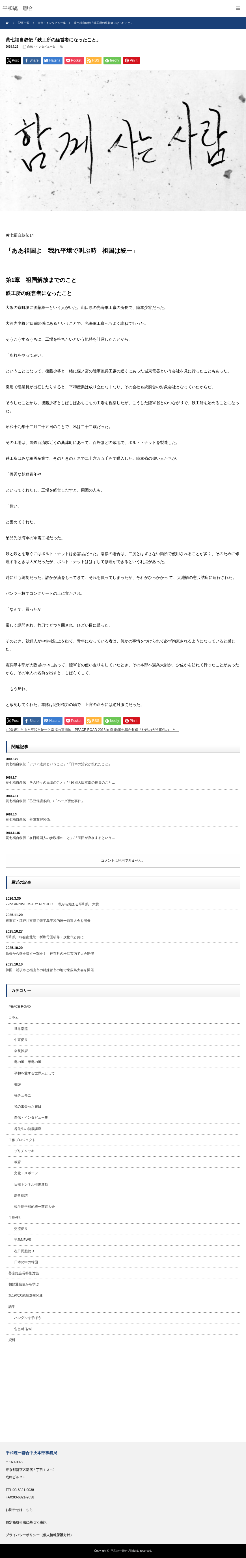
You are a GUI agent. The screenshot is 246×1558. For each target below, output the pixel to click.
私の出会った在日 (27, 1106)
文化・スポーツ (26, 1173)
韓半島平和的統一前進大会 (34, 1207)
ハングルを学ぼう (27, 1318)
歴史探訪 (21, 1196)
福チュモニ (22, 1095)
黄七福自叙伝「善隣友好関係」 (29, 819)
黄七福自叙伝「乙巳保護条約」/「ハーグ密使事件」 (45, 801)
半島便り (15, 1218)
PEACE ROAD (19, 1007)
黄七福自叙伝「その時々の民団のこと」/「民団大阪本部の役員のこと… (60, 783)
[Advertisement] (123, 1393)
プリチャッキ (24, 1151)
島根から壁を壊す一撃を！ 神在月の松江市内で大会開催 (50, 954)
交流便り (21, 1229)
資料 (11, 1340)
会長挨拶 (21, 1051)
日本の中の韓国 (26, 1262)
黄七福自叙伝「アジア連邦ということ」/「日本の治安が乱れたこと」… (60, 764)
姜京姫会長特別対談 (23, 1273)
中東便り (21, 1040)
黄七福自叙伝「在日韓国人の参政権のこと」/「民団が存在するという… (60, 838)
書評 (17, 1084)
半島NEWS (22, 1240)
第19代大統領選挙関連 (25, 1295)
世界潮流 (21, 1029)
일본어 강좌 (23, 1329)
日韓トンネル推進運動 (31, 1184)
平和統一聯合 (119, 1550)
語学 (11, 1307)
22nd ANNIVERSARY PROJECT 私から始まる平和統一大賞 (52, 904)
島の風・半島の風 (27, 1062)
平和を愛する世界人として (34, 1073)
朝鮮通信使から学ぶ (23, 1284)
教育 (17, 1162)
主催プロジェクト (22, 1140)
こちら (28, 1510)
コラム (13, 1018)
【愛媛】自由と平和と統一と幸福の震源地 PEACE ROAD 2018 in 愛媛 (62, 730)
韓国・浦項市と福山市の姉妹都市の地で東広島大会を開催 (50, 970)
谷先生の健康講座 (27, 1129)
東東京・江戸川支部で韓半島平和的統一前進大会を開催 (48, 921)
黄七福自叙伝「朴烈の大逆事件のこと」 (148, 730)
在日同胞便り (24, 1251)
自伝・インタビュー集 (41, 46)
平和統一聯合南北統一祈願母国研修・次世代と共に (45, 937)
